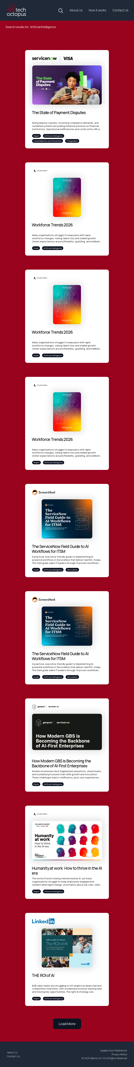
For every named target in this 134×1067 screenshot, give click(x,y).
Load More (67, 1023)
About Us (76, 10)
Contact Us (120, 10)
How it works (97, 10)
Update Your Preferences (113, 1050)
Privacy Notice (119, 1054)
